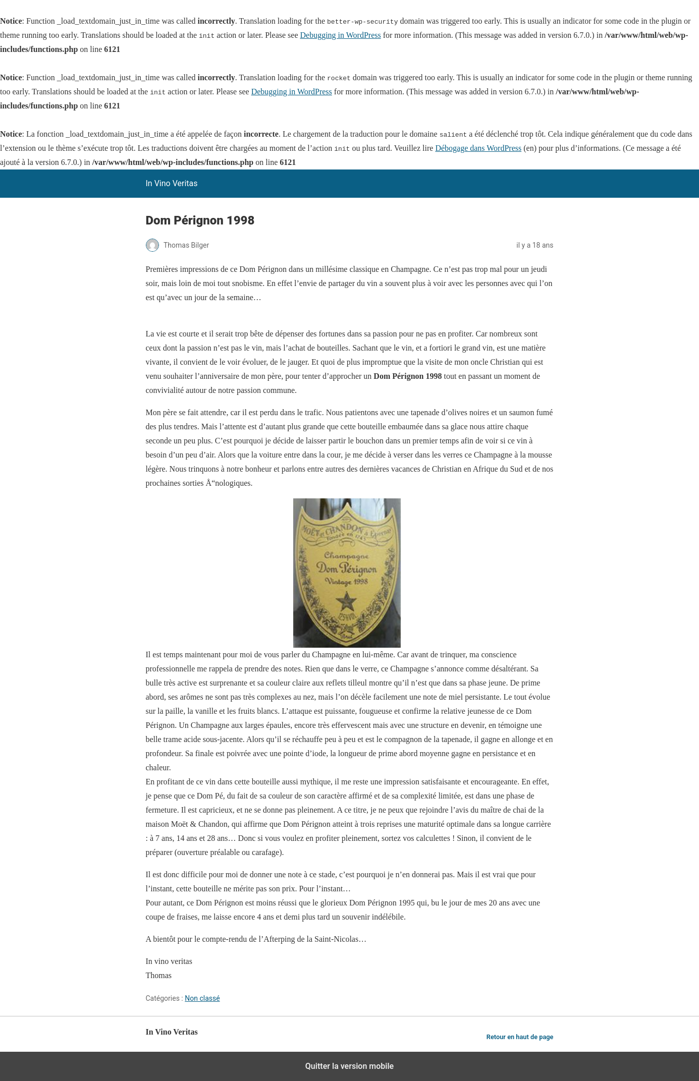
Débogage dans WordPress (478, 148)
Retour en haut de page (520, 1037)
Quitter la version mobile (349, 1066)
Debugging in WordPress (340, 35)
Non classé (202, 998)
